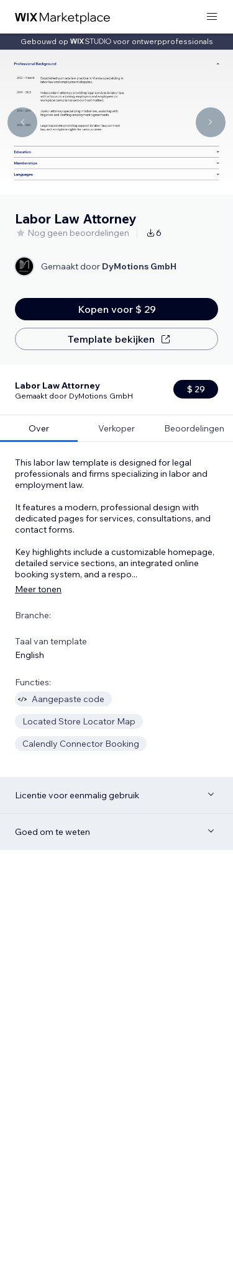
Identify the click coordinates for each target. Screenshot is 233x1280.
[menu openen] (211, 17)
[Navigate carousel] (22, 122)
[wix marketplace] (63, 17)
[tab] (39, 378)
